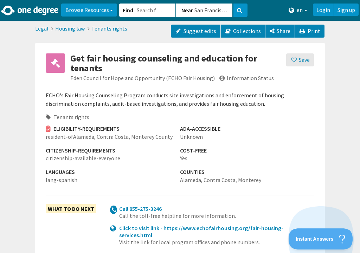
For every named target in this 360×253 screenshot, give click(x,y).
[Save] (300, 59)
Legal (42, 28)
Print (309, 30)
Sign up (346, 9)
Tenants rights (109, 28)
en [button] (298, 10)
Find (128, 10)
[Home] (30, 11)
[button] (180, 126)
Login (323, 9)
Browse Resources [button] (89, 9)
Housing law (70, 28)
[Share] (280, 31)
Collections (243, 30)
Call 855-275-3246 (140, 208)
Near (187, 10)
